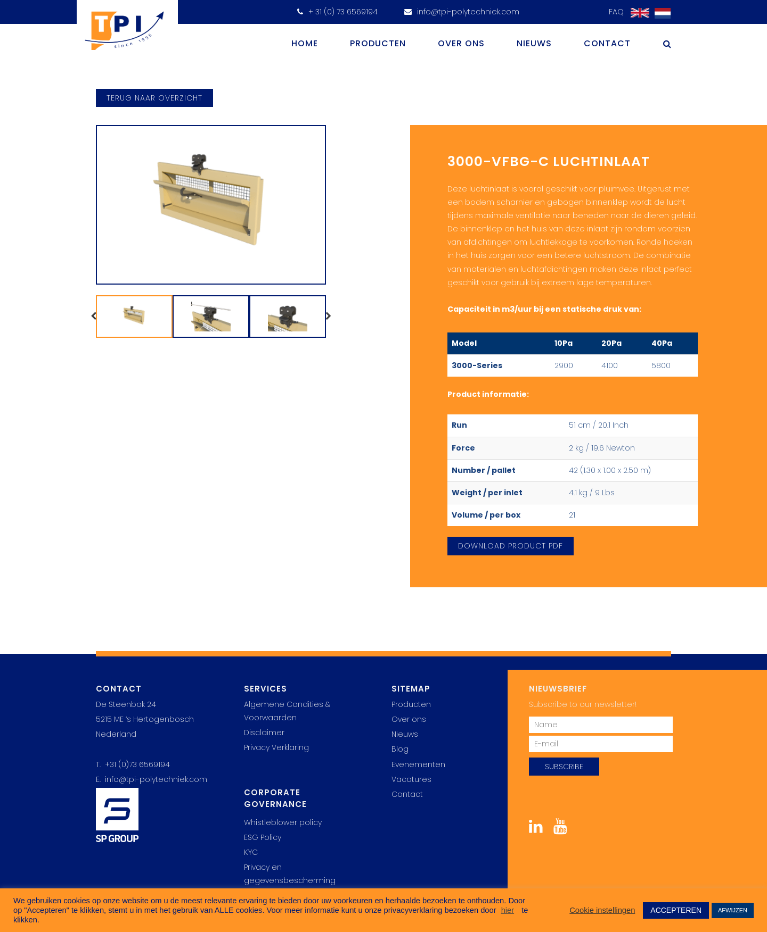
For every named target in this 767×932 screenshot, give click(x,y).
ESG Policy (262, 837)
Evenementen (418, 764)
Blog (400, 749)
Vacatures (411, 779)
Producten (378, 43)
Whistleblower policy (283, 822)
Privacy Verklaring (276, 747)
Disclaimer (264, 732)
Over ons (461, 43)
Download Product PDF (510, 545)
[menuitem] (660, 13)
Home (304, 43)
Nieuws (534, 43)
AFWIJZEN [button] (732, 910)
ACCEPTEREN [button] (675, 910)
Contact (607, 43)
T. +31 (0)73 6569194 (133, 764)
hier (507, 910)
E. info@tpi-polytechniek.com (151, 779)
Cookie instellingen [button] (602, 910)
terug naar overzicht (154, 98)
